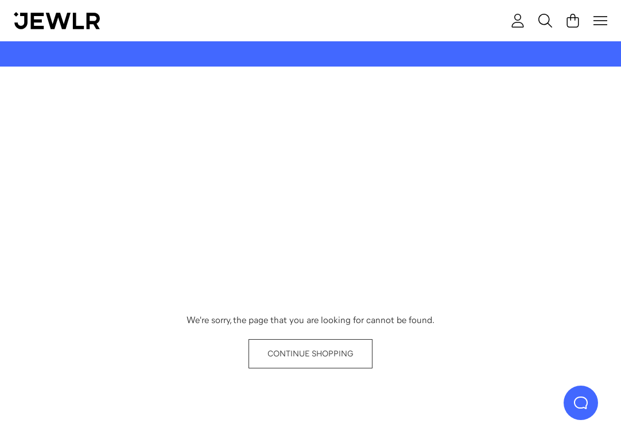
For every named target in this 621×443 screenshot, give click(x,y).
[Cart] (573, 21)
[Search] (545, 21)
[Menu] (600, 21)
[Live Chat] (581, 403)
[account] (518, 21)
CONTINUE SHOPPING (310, 353)
